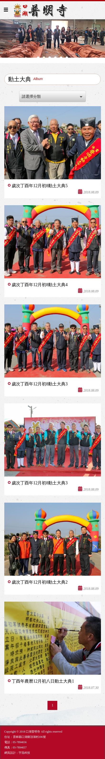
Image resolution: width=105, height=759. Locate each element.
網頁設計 (10, 752)
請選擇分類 (52, 96)
